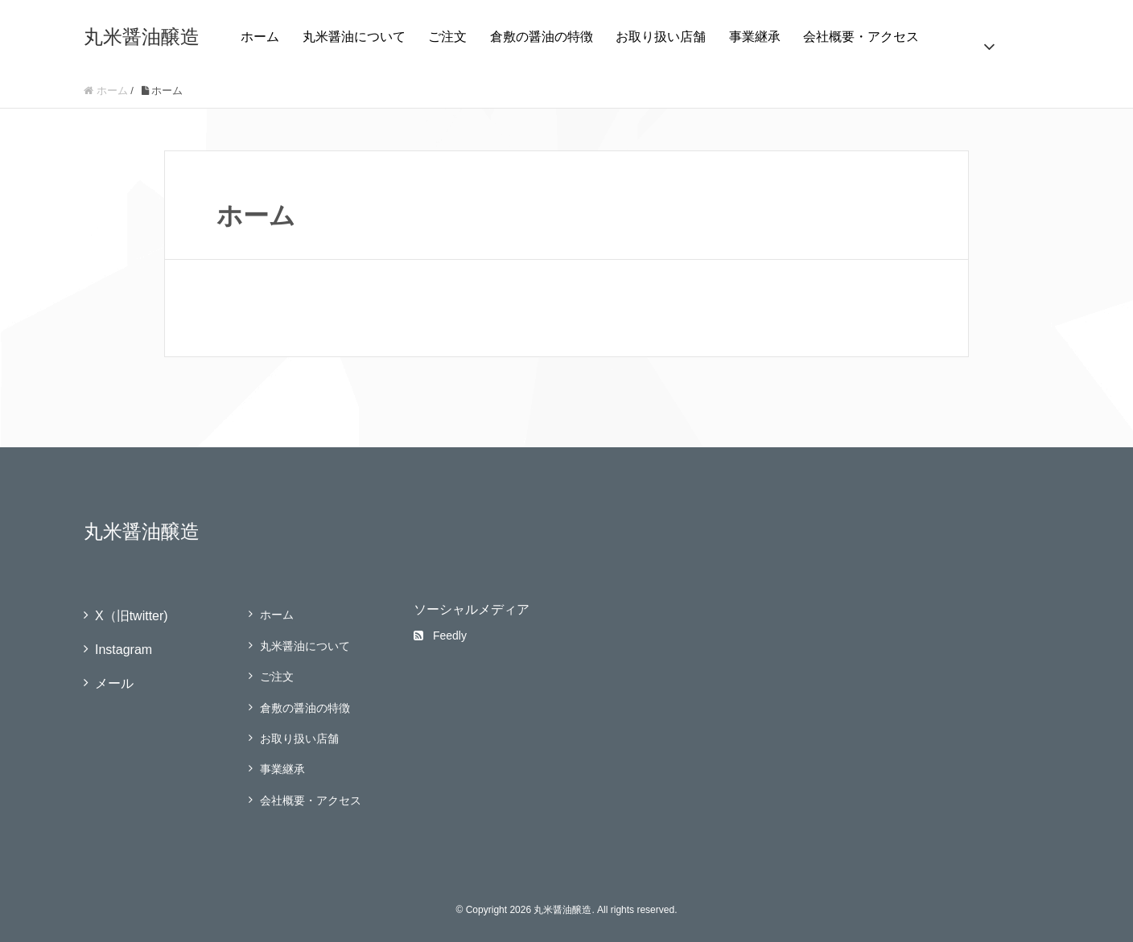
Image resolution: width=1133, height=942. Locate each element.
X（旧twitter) (131, 616)
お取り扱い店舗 (661, 36)
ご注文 (447, 36)
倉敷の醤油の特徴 (541, 36)
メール (114, 683)
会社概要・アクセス (861, 36)
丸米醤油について (354, 36)
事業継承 (755, 36)
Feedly (440, 635)
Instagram (123, 649)
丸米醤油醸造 (142, 36)
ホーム (260, 36)
